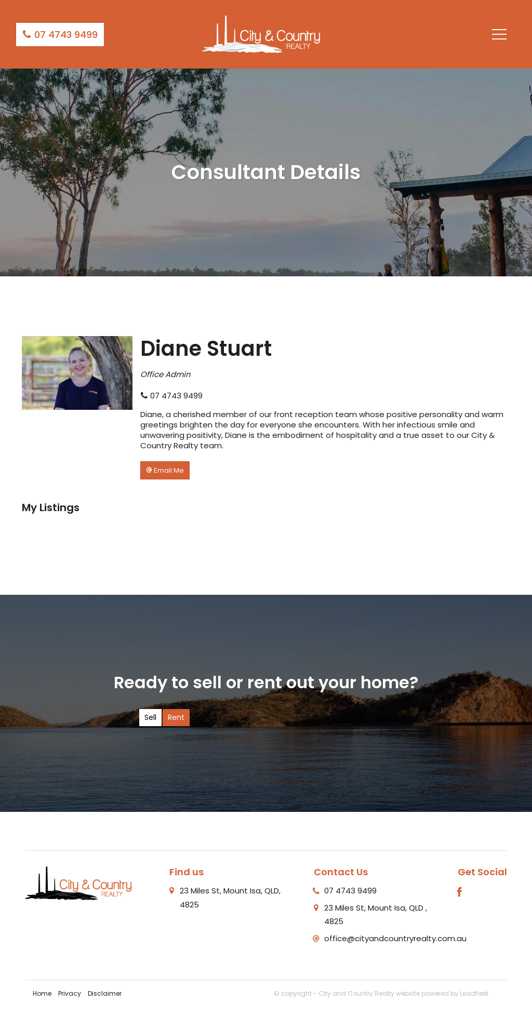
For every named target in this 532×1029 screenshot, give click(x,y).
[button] (165, 470)
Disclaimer (105, 993)
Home (42, 993)
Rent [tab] (176, 717)
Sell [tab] (150, 717)
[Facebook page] (460, 893)
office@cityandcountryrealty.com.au (395, 938)
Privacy (69, 993)
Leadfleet (474, 993)
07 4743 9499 (60, 34)
